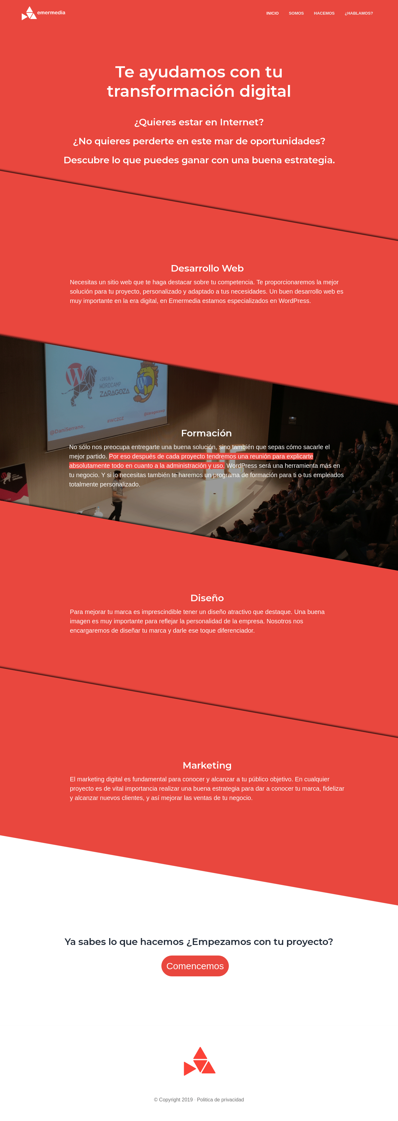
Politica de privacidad (220, 1099)
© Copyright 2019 (173, 1099)
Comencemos (195, 966)
